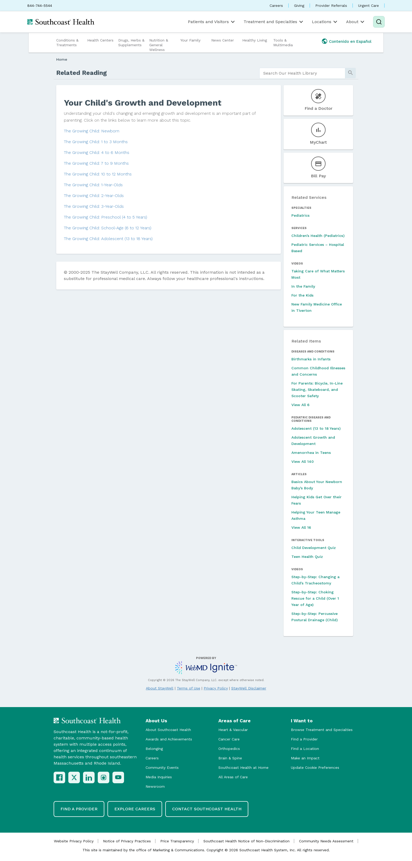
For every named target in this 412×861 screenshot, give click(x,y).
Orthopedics (229, 748)
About (355, 22)
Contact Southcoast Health (206, 808)
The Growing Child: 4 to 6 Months (96, 152)
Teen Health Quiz (307, 556)
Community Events (162, 767)
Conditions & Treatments (67, 42)
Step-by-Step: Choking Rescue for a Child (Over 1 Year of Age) (315, 598)
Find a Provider (304, 739)
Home (61, 59)
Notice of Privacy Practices (127, 841)
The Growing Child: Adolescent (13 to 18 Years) (108, 238)
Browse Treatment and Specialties (322, 730)
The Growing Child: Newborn (91, 130)
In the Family (303, 286)
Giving (299, 5)
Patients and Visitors (212, 22)
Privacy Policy (216, 688)
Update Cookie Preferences (315, 767)
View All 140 (302, 461)
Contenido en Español (350, 41)
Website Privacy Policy (74, 841)
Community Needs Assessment (326, 841)
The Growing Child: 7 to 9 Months (96, 163)
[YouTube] (118, 777)
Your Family (190, 40)
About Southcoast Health (168, 730)
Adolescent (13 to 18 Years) (316, 428)
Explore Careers (134, 808)
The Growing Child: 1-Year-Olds (93, 184)
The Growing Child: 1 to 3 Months (96, 141)
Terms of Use (188, 688)
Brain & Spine (230, 758)
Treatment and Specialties (274, 22)
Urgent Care (368, 5)
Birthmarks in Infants (311, 359)
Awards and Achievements (169, 739)
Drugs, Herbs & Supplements (131, 42)
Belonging (154, 748)
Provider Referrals (331, 5)
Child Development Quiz (313, 548)
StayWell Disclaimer (248, 688)
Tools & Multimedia (283, 42)
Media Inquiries (159, 777)
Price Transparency (177, 841)
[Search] (379, 22)
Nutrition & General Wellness (158, 45)
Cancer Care (229, 739)
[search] (302, 73)
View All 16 (301, 527)
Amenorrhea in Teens (311, 452)
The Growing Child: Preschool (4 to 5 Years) (105, 217)
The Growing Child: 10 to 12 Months (98, 174)
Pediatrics (300, 215)
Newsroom (155, 786)
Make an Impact (305, 758)
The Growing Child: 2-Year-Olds (94, 195)
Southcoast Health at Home (243, 767)
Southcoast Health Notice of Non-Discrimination (246, 841)
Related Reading (81, 72)
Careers (276, 5)
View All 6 (300, 405)
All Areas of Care (233, 777)
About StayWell (159, 688)
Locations (325, 22)
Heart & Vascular (233, 730)
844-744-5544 (39, 5)
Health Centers (100, 40)
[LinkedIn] (89, 777)
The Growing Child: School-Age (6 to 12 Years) (107, 227)
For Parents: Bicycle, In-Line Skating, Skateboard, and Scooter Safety (317, 389)
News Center (222, 40)
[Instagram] (103, 777)
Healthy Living (254, 40)
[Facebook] (59, 777)
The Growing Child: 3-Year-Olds (94, 206)
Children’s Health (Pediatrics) (317, 236)
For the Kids (302, 295)
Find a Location (305, 748)
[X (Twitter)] (74, 777)
